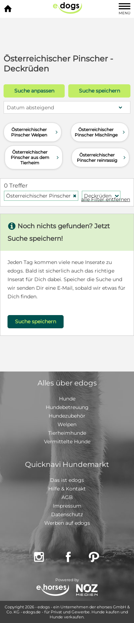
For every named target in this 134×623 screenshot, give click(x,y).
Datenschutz (67, 514)
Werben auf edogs (67, 523)
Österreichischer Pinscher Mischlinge (100, 132)
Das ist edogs (67, 480)
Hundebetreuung (67, 407)
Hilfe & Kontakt (67, 488)
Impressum (67, 506)
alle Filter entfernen (105, 199)
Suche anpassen (34, 91)
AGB (67, 497)
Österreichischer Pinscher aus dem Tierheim (35, 157)
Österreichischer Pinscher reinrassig (102, 157)
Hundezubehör (67, 416)
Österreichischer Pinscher (41, 196)
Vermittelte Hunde (67, 441)
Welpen (67, 424)
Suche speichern (99, 91)
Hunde (67, 398)
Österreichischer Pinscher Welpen (35, 132)
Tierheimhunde (67, 433)
